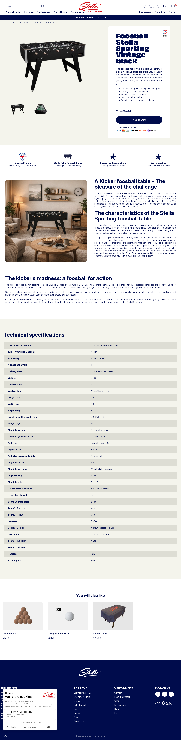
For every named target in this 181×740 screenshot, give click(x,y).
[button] (175, 6)
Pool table (28, 12)
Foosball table (13, 12)
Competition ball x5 (58, 633)
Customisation (77, 12)
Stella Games (43, 12)
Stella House (60, 12)
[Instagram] (164, 694)
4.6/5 (157, 703)
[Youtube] (171, 694)
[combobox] (21, 6)
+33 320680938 (153, 6)
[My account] (171, 6)
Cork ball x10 (10, 633)
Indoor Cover (100, 633)
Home (10, 23)
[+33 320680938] (144, 6)
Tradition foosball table (31, 23)
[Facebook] (157, 694)
